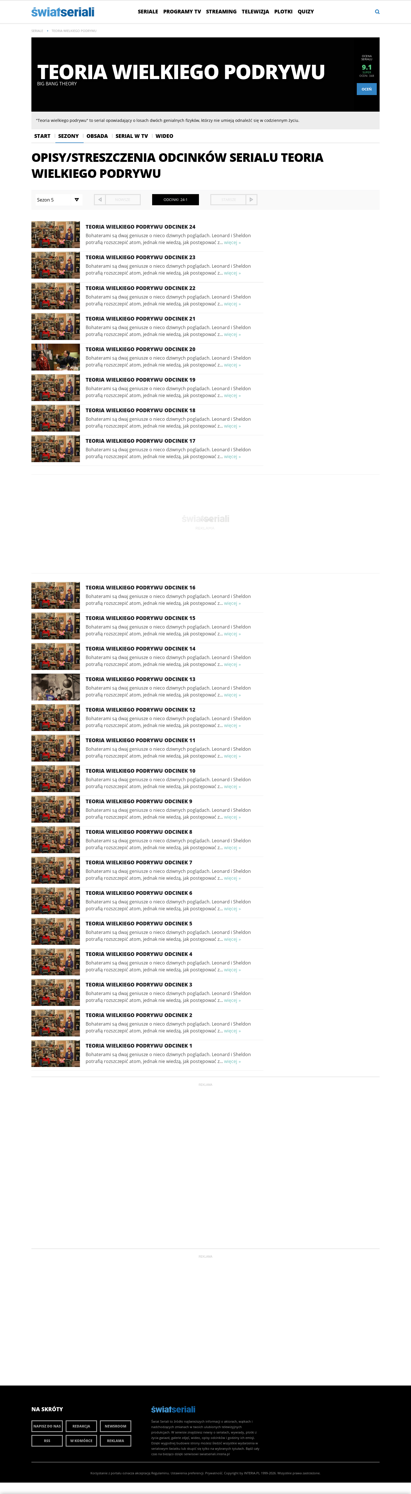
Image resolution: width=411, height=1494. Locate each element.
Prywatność (213, 1473)
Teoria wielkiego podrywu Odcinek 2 (139, 1015)
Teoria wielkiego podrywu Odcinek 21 (141, 318)
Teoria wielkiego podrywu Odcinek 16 (141, 587)
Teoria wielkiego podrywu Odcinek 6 (139, 892)
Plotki (283, 11)
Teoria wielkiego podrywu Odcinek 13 (141, 679)
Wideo (164, 135)
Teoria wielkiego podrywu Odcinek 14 (141, 648)
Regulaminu (160, 1473)
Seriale (148, 11)
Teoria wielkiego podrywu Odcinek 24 (141, 226)
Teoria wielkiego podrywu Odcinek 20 (141, 349)
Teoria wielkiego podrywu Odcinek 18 (141, 410)
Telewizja (255, 11)
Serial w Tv (132, 135)
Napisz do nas (47, 1426)
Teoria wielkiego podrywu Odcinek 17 (141, 440)
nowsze (122, 199)
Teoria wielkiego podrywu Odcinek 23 (141, 257)
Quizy (306, 11)
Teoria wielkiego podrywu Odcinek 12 (141, 709)
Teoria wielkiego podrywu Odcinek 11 (141, 740)
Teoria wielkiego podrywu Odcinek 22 (141, 288)
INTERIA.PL (252, 1473)
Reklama (115, 1440)
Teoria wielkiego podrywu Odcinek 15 (141, 618)
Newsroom (115, 1426)
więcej (230, 242)
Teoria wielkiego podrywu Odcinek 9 (139, 801)
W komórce (81, 1440)
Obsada (97, 135)
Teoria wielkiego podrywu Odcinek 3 (139, 984)
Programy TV (182, 11)
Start (42, 135)
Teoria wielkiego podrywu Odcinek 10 (141, 770)
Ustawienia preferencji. (187, 1473)
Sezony (68, 135)
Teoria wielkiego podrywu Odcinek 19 (141, 379)
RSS (47, 1440)
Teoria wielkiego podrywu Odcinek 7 (139, 862)
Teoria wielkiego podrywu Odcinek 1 (139, 1045)
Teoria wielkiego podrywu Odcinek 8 (139, 831)
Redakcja (81, 1426)
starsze (228, 199)
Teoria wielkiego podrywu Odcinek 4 (139, 954)
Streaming (221, 11)
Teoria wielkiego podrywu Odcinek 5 (139, 923)
